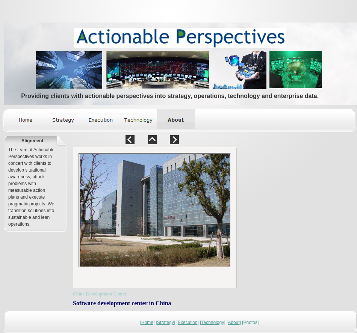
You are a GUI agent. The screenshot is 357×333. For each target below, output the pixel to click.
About (233, 322)
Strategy (165, 322)
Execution (188, 322)
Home (147, 322)
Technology (212, 322)
